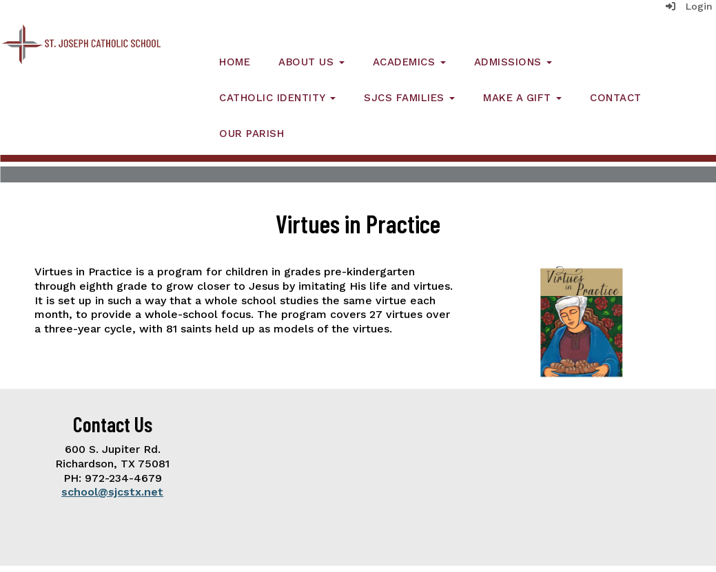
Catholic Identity (277, 98)
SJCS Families (409, 98)
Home (234, 62)
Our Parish (251, 133)
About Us (311, 62)
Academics (409, 62)
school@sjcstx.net (112, 491)
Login (689, 6)
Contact (616, 98)
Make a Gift (522, 98)
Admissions (513, 62)
